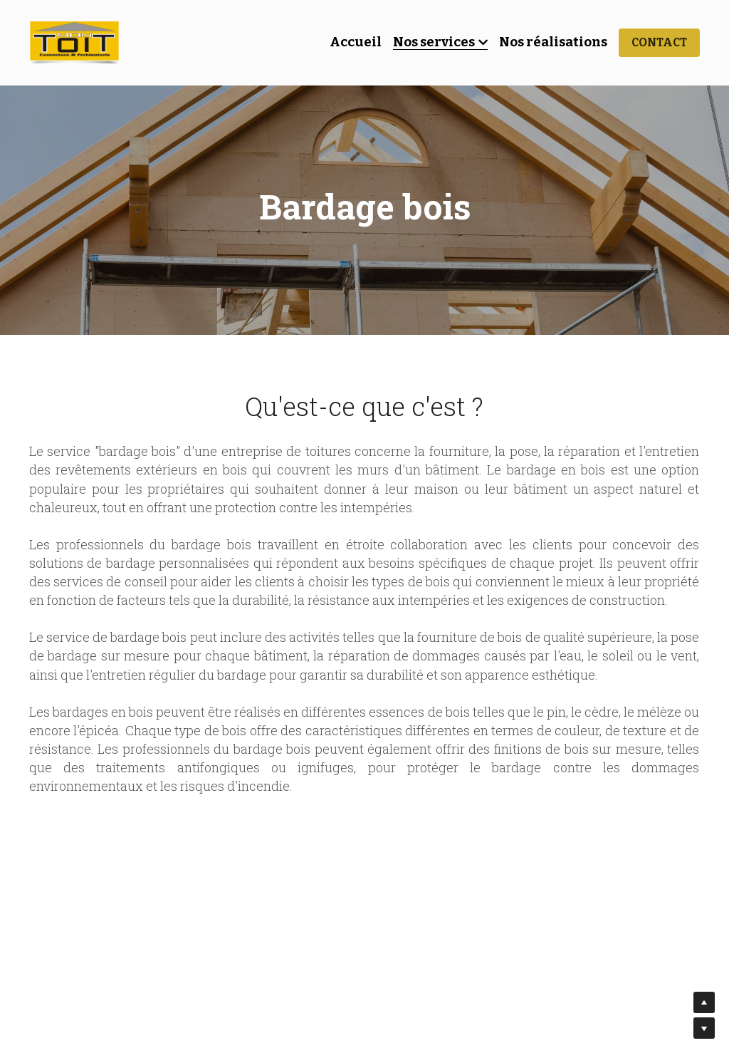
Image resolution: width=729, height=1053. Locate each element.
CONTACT (659, 42)
